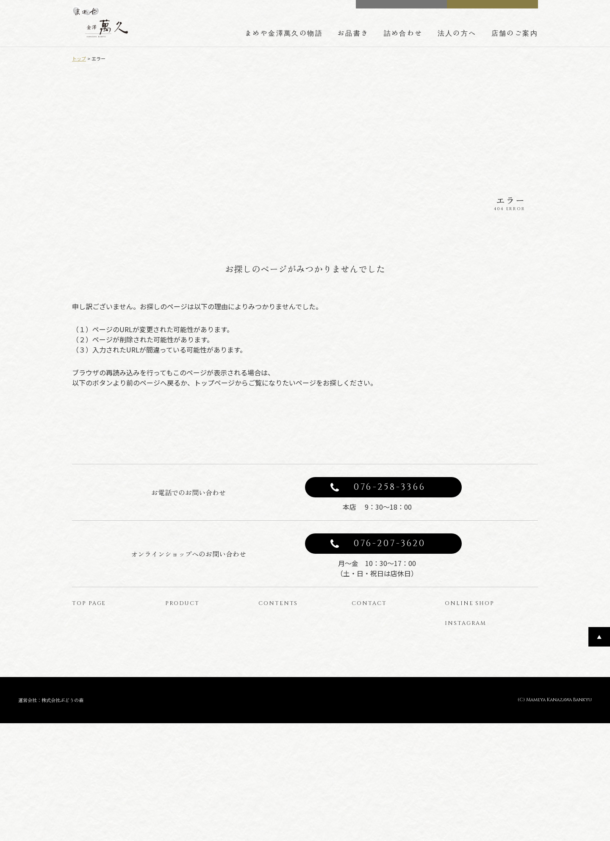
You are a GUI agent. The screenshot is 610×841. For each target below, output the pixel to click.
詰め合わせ (403, 33)
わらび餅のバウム (193, 712)
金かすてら (184, 698)
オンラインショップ (494, 659)
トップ (79, 58)
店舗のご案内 (514, 33)
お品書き (353, 33)
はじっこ (181, 740)
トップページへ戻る (381, 431)
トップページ (94, 656)
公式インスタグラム (477, 696)
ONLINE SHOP (498, 7)
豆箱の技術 (277, 670)
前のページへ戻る (229, 431)
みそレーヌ (184, 670)
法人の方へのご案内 (289, 698)
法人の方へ (457, 33)
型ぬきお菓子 (187, 726)
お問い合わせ (373, 656)
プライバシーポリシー (385, 670)
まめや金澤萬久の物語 (284, 33)
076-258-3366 (390, 527)
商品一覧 (181, 656)
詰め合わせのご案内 (289, 684)
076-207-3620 (390, 583)
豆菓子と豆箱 (187, 684)
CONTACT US (407, 7)
